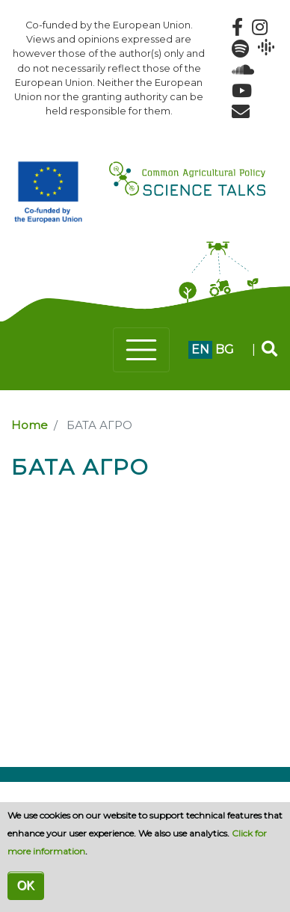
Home (29, 425)
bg (224, 349)
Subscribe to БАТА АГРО (17, 492)
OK (25, 885)
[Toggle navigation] (141, 349)
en (200, 349)
